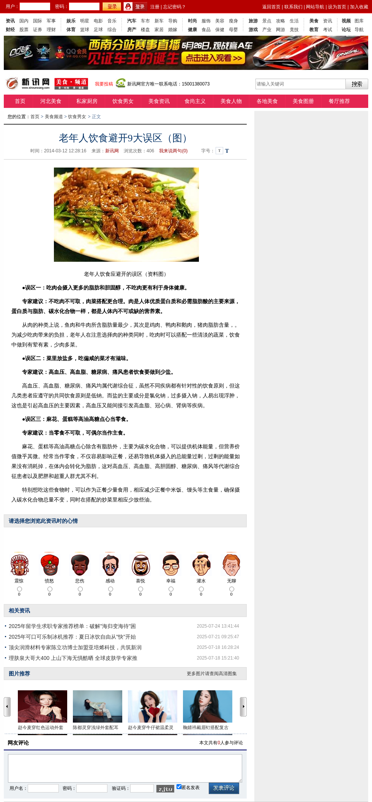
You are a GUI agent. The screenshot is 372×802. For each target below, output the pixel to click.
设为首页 (337, 6)
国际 (37, 21)
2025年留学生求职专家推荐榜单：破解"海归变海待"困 (72, 626)
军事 (51, 21)
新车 (159, 21)
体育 (71, 29)
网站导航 (315, 6)
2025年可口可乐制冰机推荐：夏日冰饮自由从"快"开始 (72, 637)
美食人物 (231, 101)
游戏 (253, 29)
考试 (327, 29)
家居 (159, 29)
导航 (359, 29)
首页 (20, 101)
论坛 (346, 29)
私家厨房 (87, 101)
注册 (154, 6)
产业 (266, 29)
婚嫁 (172, 29)
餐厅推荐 (339, 101)
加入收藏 (359, 6)
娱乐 (71, 21)
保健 (219, 29)
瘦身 (233, 21)
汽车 (131, 21)
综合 (112, 29)
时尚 (192, 21)
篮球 (84, 29)
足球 (98, 29)
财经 (10, 29)
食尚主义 (195, 101)
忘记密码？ (174, 6)
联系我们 (293, 6)
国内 (23, 21)
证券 (37, 29)
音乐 (112, 21)
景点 (266, 21)
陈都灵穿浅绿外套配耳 (95, 727)
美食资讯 (159, 101)
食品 (206, 29)
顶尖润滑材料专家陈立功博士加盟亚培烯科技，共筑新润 (75, 647)
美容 (219, 21)
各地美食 (267, 101)
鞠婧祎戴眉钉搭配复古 (206, 727)
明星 (84, 21)
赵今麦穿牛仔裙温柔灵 (150, 727)
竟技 (294, 29)
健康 (192, 29)
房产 (131, 29)
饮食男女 (123, 101)
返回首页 (271, 6)
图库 (359, 21)
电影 (98, 21)
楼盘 (145, 29)
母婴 (233, 29)
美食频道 (54, 116)
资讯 (10, 21)
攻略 (280, 21)
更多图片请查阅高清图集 (212, 673)
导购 (172, 21)
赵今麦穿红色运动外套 (40, 727)
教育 (313, 29)
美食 (313, 21)
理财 (51, 29)
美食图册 (303, 101)
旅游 (253, 21)
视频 (346, 21)
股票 (23, 29)
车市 (145, 21)
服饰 (206, 21)
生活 (294, 21)
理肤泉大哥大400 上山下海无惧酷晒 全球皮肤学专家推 (73, 658)
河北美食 (50, 101)
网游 (280, 29)
